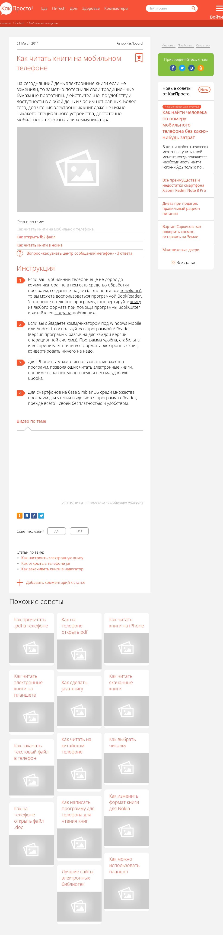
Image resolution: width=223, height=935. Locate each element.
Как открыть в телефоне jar (45, 563)
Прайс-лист (186, 45)
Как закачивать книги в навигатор (52, 568)
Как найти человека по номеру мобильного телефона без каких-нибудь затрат (185, 124)
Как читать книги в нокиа (40, 245)
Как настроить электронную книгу (52, 557)
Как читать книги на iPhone (127, 622)
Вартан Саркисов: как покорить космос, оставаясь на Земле (181, 231)
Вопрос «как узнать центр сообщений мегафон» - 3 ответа (79, 253)
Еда (44, 8)
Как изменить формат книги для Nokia (125, 802)
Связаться (203, 45)
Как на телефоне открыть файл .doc (29, 817)
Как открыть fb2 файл (36, 237)
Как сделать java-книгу (75, 685)
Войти (216, 17)
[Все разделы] (219, 8)
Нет (79, 531)
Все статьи (186, 262)
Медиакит (168, 45)
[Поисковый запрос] (172, 8)
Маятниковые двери (180, 249)
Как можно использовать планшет (125, 865)
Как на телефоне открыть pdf (75, 625)
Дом (74, 8)
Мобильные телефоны (43, 23)
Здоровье (91, 8)
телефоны (130, 290)
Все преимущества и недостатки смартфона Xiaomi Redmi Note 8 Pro (184, 185)
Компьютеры (116, 8)
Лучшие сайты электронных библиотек (78, 877)
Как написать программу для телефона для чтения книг (78, 811)
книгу (135, 301)
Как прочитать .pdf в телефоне (31, 622)
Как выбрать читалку (123, 742)
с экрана (62, 312)
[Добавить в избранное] (139, 57)
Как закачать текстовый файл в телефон (31, 751)
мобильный (59, 279)
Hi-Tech (58, 8)
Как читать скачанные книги (121, 682)
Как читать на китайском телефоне (77, 745)
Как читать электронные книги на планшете (28, 685)
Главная (5, 23)
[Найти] (193, 8)
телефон (80, 279)
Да (56, 531)
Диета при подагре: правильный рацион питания (181, 208)
